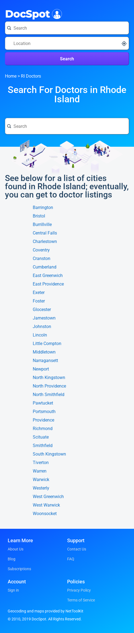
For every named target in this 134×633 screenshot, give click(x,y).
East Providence (48, 284)
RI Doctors (31, 76)
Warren (40, 471)
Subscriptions (19, 569)
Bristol (39, 216)
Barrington (43, 207)
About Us (15, 549)
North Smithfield (48, 394)
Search (67, 58)
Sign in (13, 590)
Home (11, 76)
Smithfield (43, 445)
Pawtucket (43, 403)
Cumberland (44, 267)
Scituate (41, 437)
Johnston (42, 326)
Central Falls (45, 233)
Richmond (43, 428)
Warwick (41, 479)
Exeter (39, 292)
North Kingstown (49, 377)
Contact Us (76, 549)
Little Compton (47, 343)
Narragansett (45, 360)
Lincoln (40, 335)
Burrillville (42, 224)
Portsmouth (44, 411)
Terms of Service (81, 600)
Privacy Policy (79, 590)
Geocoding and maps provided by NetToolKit (45, 611)
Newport (41, 369)
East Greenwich (48, 275)
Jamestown (44, 318)
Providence (43, 420)
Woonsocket (45, 514)
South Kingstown (49, 454)
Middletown (44, 352)
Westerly (41, 488)
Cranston (41, 258)
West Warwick (46, 505)
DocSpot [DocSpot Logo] (32, 13)
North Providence (49, 386)
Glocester (42, 309)
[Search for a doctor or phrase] (67, 28)
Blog (11, 559)
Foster (39, 301)
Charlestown (45, 241)
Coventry (41, 250)
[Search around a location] (67, 43)
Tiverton (41, 462)
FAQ (70, 559)
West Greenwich (48, 496)
